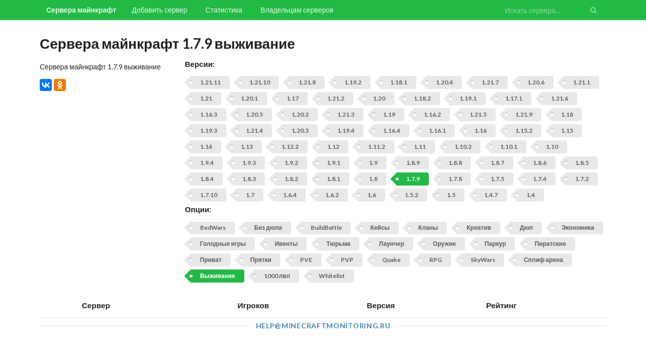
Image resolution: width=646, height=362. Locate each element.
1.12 (333, 146)
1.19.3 (208, 130)
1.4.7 (491, 195)
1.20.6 (535, 82)
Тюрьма (338, 243)
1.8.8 (455, 162)
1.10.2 (463, 146)
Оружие (444, 243)
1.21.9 (523, 114)
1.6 (371, 195)
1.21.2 (335, 98)
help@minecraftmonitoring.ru (323, 325)
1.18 (567, 114)
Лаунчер (391, 243)
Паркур (495, 243)
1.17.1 (513, 98)
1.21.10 (259, 82)
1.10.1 (508, 146)
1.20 (379, 98)
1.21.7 (490, 82)
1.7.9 (413, 179)
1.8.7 (497, 162)
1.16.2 (432, 114)
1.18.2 (422, 98)
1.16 (481, 130)
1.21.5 (478, 114)
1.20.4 (444, 82)
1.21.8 (307, 82)
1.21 (206, 98)
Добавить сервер (159, 10)
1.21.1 (581, 82)
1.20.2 (300, 114)
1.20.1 (249, 98)
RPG (435, 259)
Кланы (428, 227)
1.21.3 (345, 114)
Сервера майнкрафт (81, 10)
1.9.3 (249, 162)
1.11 (420, 146)
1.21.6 (559, 98)
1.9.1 (333, 162)
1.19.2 (352, 82)
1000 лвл (277, 276)
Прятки (260, 259)
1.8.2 (291, 179)
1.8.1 (333, 179)
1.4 (530, 195)
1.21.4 (254, 130)
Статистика (224, 10)
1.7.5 (497, 179)
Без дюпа (268, 227)
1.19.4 (345, 130)
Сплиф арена (543, 259)
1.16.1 (437, 130)
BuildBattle (326, 227)
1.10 (552, 146)
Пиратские (550, 243)
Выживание (217, 276)
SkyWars (483, 259)
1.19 (389, 114)
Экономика (578, 227)
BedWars (213, 227)
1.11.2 (376, 146)
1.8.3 (249, 179)
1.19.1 (468, 98)
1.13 (247, 146)
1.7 (250, 195)
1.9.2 (291, 162)
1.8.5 (582, 162)
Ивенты (286, 243)
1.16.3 (208, 114)
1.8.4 (207, 179)
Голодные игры (223, 243)
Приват (211, 259)
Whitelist (332, 276)
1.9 (373, 162)
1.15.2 (523, 130)
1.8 (373, 179)
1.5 (451, 195)
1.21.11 (210, 82)
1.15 (567, 130)
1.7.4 (539, 179)
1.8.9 (413, 162)
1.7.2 (582, 179)
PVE (306, 259)
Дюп (526, 227)
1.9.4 (207, 162)
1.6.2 (332, 195)
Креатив (479, 227)
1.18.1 (398, 82)
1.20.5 (254, 114)
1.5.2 (411, 195)
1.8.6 (539, 162)
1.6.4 (290, 195)
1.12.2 (290, 146)
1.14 (206, 146)
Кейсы (380, 227)
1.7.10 (208, 195)
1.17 (293, 98)
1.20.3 (300, 130)
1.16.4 (391, 130)
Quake (391, 259)
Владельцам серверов (296, 10)
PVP (347, 259)
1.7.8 (455, 179)
